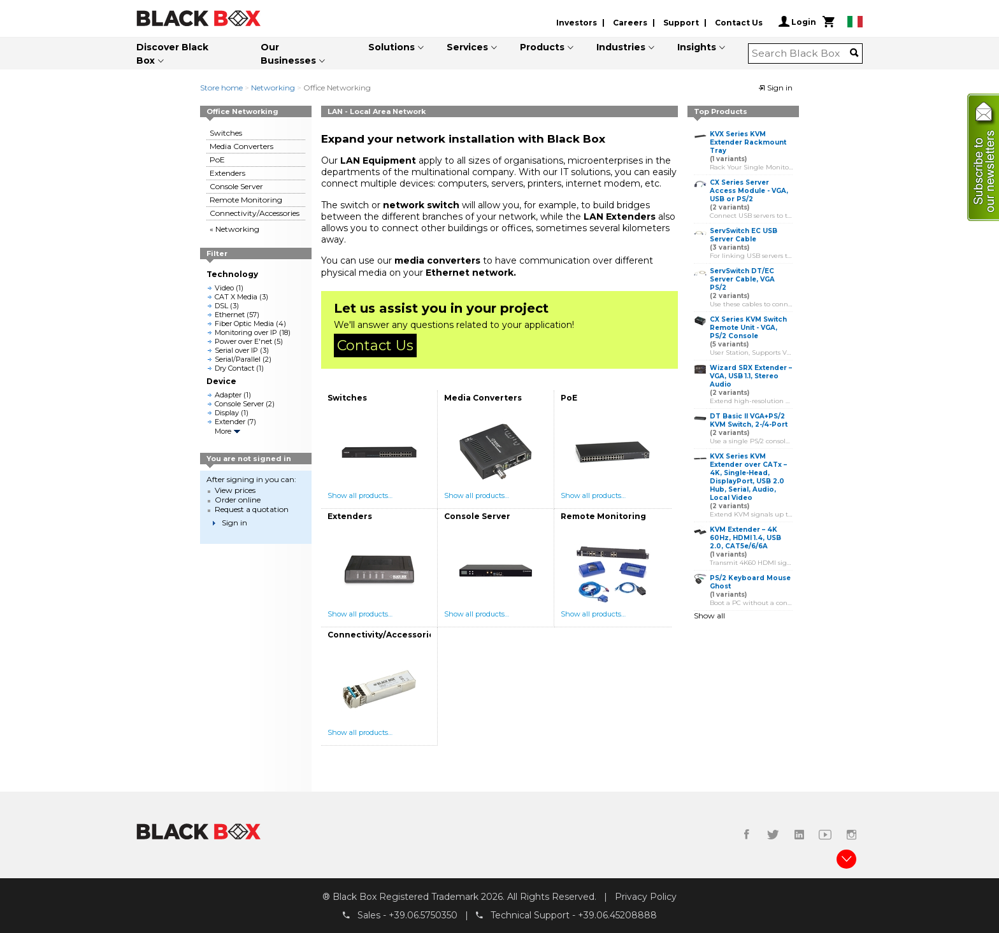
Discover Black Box (172, 53)
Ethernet (230, 314)
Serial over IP (236, 350)
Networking (273, 87)
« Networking (234, 229)
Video (224, 287)
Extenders (227, 173)
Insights (696, 47)
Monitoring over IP (246, 332)
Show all (709, 615)
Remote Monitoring (246, 199)
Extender (230, 421)
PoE (217, 159)
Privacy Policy (646, 896)
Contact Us (739, 22)
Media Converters (241, 146)
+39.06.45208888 (617, 914)
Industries (620, 47)
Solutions (391, 47)
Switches (226, 133)
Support (681, 22)
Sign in (775, 87)
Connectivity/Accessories (254, 213)
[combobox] (801, 53)
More (223, 431)
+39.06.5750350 (423, 914)
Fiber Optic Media (244, 323)
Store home (221, 87)
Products (542, 47)
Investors (576, 22)
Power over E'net (243, 341)
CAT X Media (236, 296)
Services (467, 47)
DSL (221, 305)
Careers (630, 22)
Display (227, 412)
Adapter (228, 394)
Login (797, 21)
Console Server (236, 186)
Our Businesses (288, 53)
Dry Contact (234, 368)
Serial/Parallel (238, 359)
